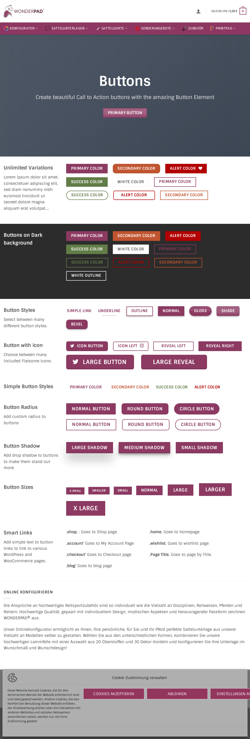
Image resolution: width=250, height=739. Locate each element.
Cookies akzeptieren (113, 693)
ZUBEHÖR (192, 28)
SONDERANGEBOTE (155, 28)
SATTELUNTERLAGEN (66, 28)
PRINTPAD (222, 28)
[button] (198, 11)
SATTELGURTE (111, 28)
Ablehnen (177, 693)
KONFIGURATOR (21, 28)
